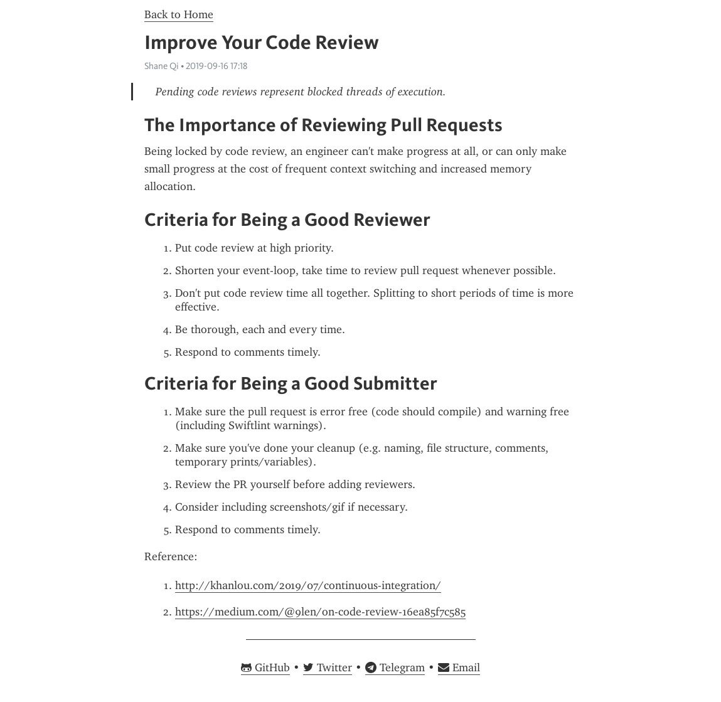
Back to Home (178, 14)
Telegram (395, 667)
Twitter (327, 667)
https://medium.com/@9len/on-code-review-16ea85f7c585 (320, 612)
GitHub (265, 667)
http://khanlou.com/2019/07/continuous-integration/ (308, 585)
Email (459, 667)
